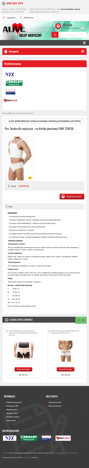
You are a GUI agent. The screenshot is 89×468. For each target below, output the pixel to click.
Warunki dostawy (55, 406)
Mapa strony (11, 420)
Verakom (34, 457)
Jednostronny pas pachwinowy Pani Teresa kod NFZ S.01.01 (65, 331)
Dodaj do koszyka (23, 369)
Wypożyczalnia (11, 409)
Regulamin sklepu (12, 416)
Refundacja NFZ (12, 406)
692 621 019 (15, 3)
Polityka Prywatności (13, 402)
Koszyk (68, 24)
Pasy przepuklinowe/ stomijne (22, 113)
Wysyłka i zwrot (12, 413)
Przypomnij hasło (55, 402)
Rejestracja (29, 17)
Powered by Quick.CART (11, 457)
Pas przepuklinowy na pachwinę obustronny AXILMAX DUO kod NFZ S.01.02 (23, 332)
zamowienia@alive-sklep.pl (70, 9)
